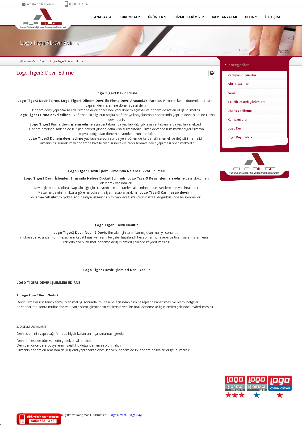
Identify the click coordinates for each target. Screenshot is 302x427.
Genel (232, 93)
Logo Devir (236, 128)
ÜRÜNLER (157, 17)
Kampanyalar (238, 119)
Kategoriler (238, 64)
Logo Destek (118, 415)
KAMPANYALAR (224, 17)
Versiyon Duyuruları (242, 75)
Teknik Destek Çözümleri (246, 102)
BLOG (251, 17)
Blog (42, 61)
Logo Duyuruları (240, 137)
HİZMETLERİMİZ (189, 17)
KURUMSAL (130, 17)
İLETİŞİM (272, 17)
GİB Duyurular (238, 84)
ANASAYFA (103, 17)
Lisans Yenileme (240, 111)
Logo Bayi (135, 415)
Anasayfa (29, 61)
